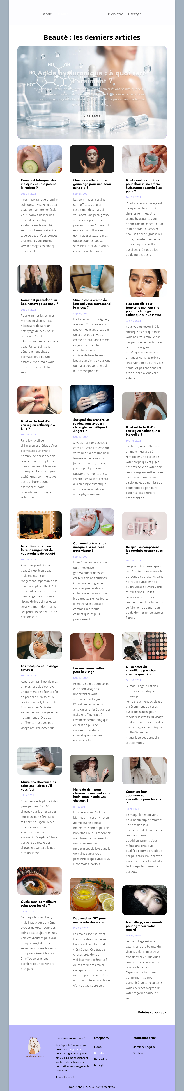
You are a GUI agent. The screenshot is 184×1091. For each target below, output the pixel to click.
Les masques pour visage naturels (39, 668)
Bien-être (114, 14)
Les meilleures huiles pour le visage (88, 670)
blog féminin (76, 1049)
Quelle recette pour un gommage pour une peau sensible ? (92, 184)
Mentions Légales (144, 1047)
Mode (48, 14)
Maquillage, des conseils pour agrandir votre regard (144, 926)
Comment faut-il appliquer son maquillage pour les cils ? (143, 797)
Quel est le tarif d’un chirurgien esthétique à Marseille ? (143, 431)
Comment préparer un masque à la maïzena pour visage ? (89, 547)
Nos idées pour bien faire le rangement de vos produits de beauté (38, 550)
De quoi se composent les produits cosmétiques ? (144, 551)
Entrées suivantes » (152, 1012)
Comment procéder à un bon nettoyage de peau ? (39, 302)
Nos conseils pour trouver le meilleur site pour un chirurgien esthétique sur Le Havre (143, 309)
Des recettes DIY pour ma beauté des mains (89, 920)
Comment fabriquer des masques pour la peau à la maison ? (38, 184)
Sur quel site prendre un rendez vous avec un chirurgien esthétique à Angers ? (91, 425)
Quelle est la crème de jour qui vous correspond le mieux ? (92, 304)
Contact (138, 1053)
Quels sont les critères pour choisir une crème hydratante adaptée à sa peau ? (144, 186)
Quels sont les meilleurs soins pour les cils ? (38, 903)
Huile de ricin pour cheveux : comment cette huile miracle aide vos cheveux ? (91, 795)
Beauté (63, 14)
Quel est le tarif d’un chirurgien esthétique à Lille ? (38, 425)
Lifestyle (134, 14)
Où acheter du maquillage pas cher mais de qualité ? (141, 670)
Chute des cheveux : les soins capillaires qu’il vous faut (38, 786)
